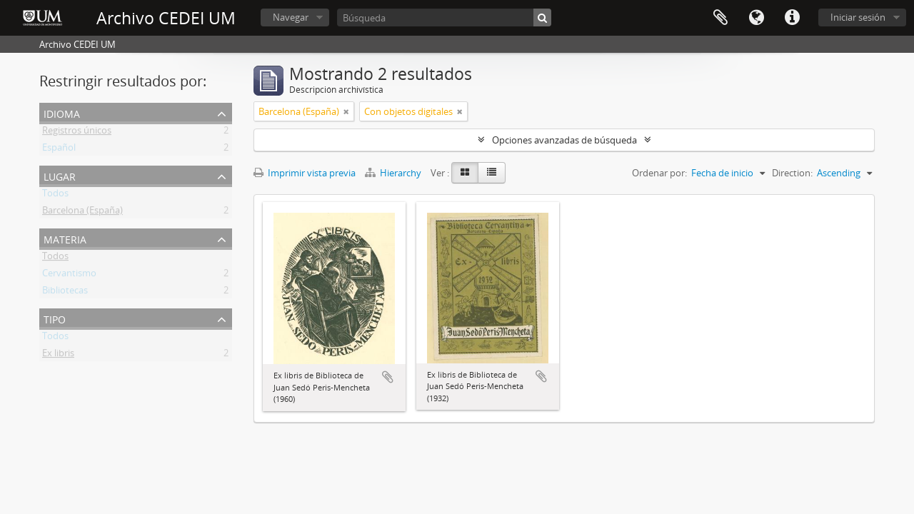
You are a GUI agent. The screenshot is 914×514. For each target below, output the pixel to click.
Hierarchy (394, 172)
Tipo (55, 318)
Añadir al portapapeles (388, 377)
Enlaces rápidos (792, 18)
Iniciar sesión (857, 17)
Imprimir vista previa (304, 172)
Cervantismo (69, 275)
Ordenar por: (659, 172)
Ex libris (58, 355)
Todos (55, 195)
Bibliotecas (65, 292)
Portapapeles (720, 18)
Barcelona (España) (82, 212)
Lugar (60, 175)
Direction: (792, 172)
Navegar (290, 17)
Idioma (756, 18)
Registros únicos (76, 132)
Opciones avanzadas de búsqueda (564, 139)
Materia (65, 238)
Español (59, 149)
